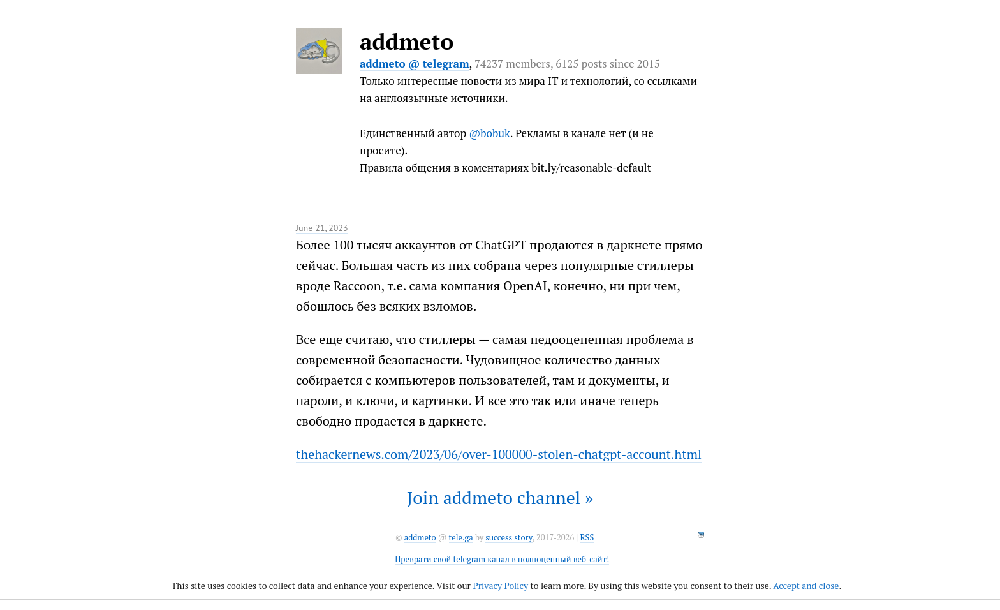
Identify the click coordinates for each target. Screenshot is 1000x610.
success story (508, 537)
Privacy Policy (500, 585)
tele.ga (461, 537)
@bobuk (489, 133)
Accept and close (806, 585)
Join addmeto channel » (500, 497)
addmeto (406, 41)
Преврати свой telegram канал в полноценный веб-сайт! (502, 559)
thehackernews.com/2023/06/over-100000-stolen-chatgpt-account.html (499, 454)
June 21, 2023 (322, 228)
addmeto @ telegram (414, 63)
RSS (587, 537)
